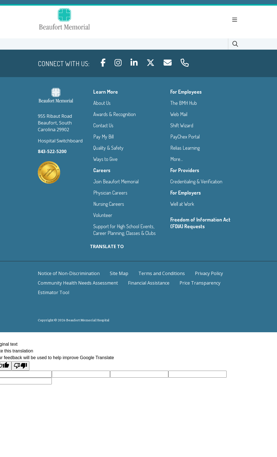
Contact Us (103, 125)
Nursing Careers (108, 204)
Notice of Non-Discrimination (69, 273)
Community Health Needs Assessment (78, 283)
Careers (101, 170)
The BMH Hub (183, 103)
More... (176, 159)
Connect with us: (63, 63)
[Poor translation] (20, 366)
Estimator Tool (53, 292)
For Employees (186, 92)
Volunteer (102, 215)
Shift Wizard (181, 125)
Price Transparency (200, 283)
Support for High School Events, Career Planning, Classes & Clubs (124, 229)
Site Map (119, 273)
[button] (235, 20)
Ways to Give (105, 159)
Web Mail (178, 114)
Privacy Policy (209, 273)
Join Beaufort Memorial (116, 181)
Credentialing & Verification (196, 181)
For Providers (184, 170)
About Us (102, 103)
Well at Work (182, 204)
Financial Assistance (148, 283)
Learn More (105, 92)
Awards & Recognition (114, 114)
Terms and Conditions (161, 273)
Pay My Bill (103, 136)
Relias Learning (185, 148)
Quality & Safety (108, 148)
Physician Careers (110, 193)
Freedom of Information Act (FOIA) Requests (200, 222)
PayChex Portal (185, 136)
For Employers (185, 193)
